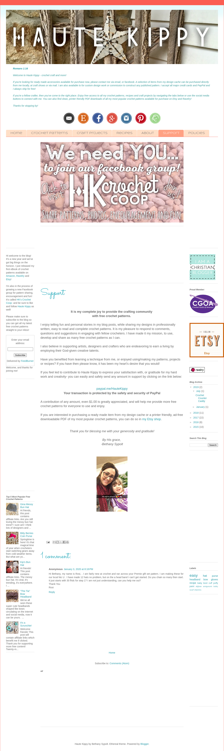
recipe (193, 583)
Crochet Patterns (49, 133)
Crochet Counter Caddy (201, 398)
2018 (196, 412)
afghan (199, 586)
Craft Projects (92, 133)
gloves (214, 579)
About (147, 133)
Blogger (144, 744)
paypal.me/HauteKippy (112, 388)
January (200, 407)
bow (205, 579)
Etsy (8, 279)
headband (195, 579)
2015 (196, 427)
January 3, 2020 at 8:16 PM (78, 569)
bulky (215, 586)
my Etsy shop (151, 419)
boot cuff (207, 583)
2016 (196, 422)
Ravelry (20, 275)
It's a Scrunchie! (26, 624)
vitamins (197, 590)
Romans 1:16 (20, 68)
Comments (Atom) (119, 663)
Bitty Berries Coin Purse (26, 534)
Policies (196, 133)
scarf (192, 590)
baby (199, 583)
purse (215, 575)
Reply (52, 592)
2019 (196, 387)
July (198, 391)
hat (205, 575)
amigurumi (207, 586)
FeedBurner (27, 361)
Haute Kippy (24, 306)
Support (171, 133)
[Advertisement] (112, 256)
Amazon (10, 275)
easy (194, 575)
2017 (196, 417)
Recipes (124, 133)
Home (16, 133)
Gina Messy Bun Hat (26, 506)
